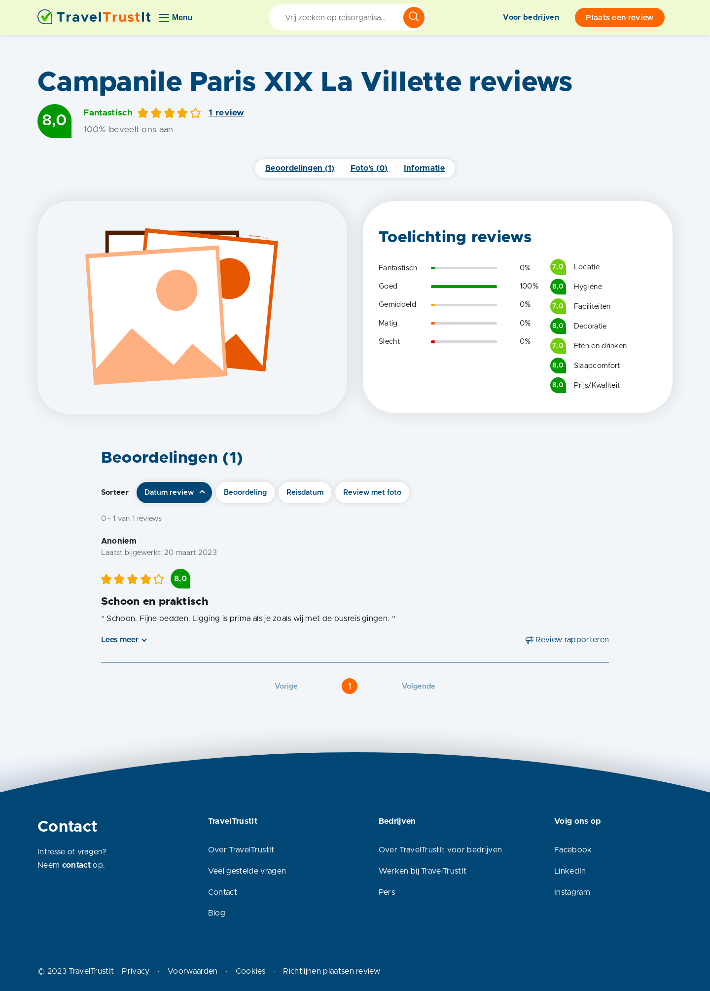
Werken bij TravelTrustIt (423, 871)
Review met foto (372, 492)
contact (76, 865)
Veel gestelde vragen (247, 871)
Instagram (572, 892)
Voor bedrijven (531, 17)
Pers (387, 892)
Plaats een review (619, 18)
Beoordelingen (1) (299, 168)
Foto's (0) (369, 168)
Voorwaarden (193, 971)
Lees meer (120, 640)
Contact (222, 892)
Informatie (424, 168)
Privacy (135, 971)
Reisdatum (304, 492)
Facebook (573, 850)
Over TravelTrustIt (241, 850)
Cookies (250, 971)
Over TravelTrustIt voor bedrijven (440, 850)
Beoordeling (245, 492)
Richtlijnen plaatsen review (331, 971)
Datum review (169, 492)
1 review (227, 113)
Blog (216, 913)
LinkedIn (570, 871)
